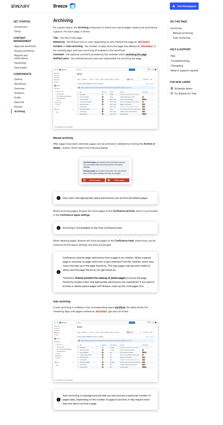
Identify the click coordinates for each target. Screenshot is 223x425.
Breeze (60, 6)
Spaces (18, 79)
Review (18, 106)
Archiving (19, 111)
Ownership (20, 62)
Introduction (21, 26)
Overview (19, 88)
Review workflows (24, 50)
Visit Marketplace (184, 6)
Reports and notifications (21, 57)
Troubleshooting (180, 60)
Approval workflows (25, 46)
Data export (20, 67)
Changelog (177, 65)
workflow (120, 307)
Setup (17, 31)
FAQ (173, 55)
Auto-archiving (181, 37)
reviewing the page (136, 54)
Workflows (20, 83)
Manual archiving (183, 33)
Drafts (17, 97)
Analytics (19, 92)
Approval (19, 102)
